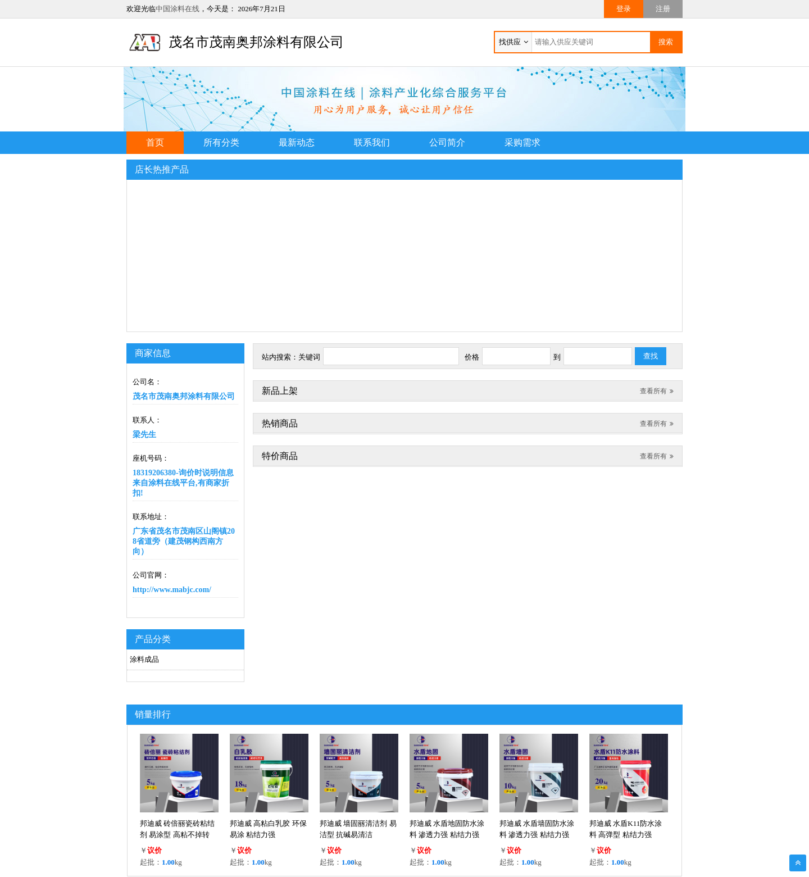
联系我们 (372, 142)
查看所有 (657, 391)
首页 (155, 142)
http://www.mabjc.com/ (172, 589)
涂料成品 (144, 659)
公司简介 (447, 142)
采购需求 (522, 142)
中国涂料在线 (177, 8)
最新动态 (297, 142)
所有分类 (221, 142)
